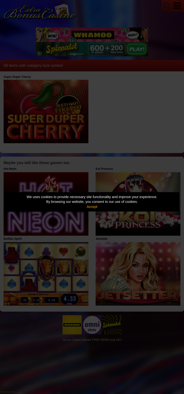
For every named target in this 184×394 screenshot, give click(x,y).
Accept (92, 207)
